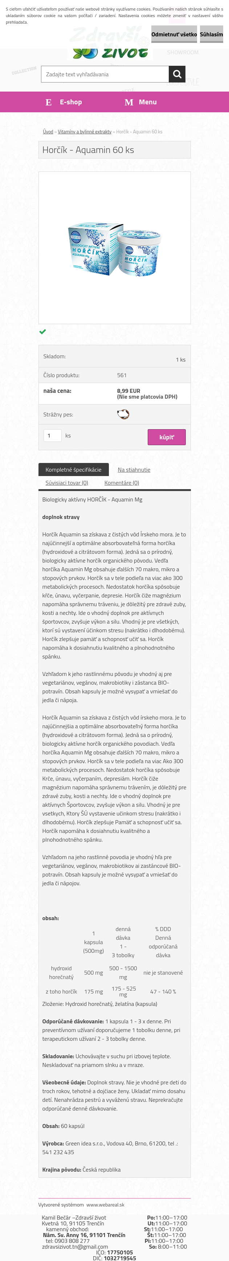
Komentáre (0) (122, 482)
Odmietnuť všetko (174, 34)
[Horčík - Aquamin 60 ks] (115, 174)
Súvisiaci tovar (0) (67, 482)
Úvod (48, 131)
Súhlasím (211, 34)
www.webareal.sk (105, 1204)
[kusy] (53, 435)
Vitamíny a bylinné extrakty (85, 131)
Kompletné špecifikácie (74, 469)
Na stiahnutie (134, 469)
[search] (177, 74)
